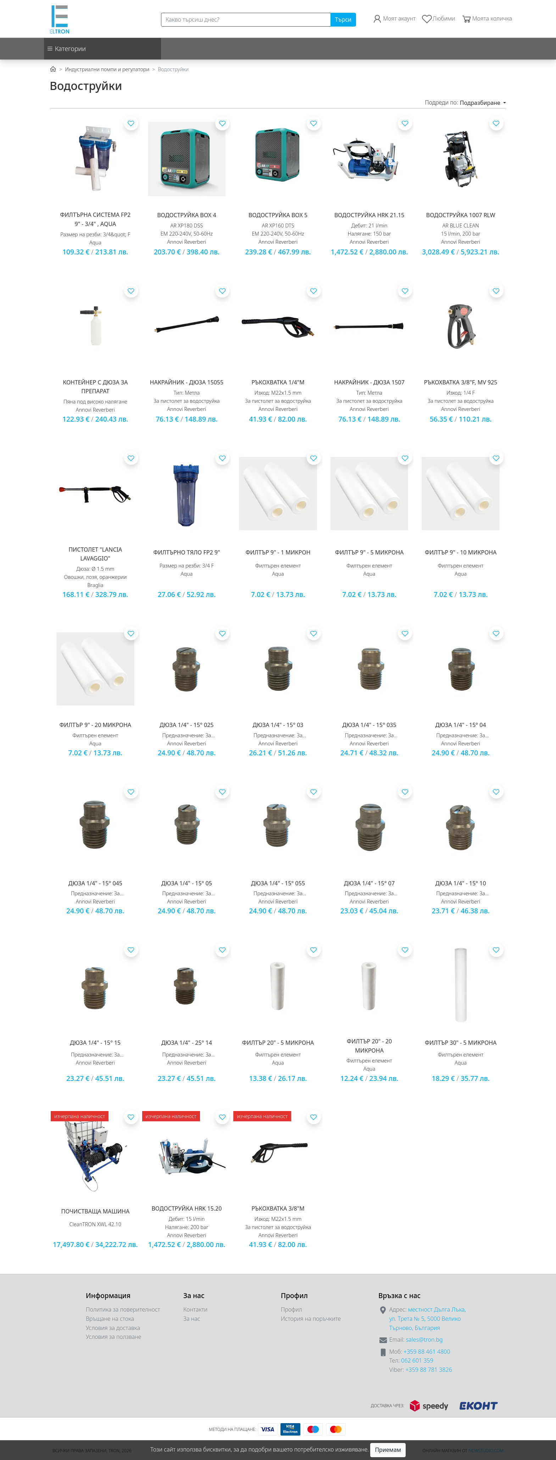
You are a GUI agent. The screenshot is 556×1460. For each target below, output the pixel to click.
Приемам (388, 1450)
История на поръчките (311, 1319)
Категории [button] (66, 48)
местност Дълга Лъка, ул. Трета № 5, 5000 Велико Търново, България (427, 1318)
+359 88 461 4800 (427, 1351)
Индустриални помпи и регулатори (107, 69)
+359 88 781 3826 (428, 1370)
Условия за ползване (113, 1337)
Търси (343, 19)
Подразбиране (481, 103)
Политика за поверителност (123, 1309)
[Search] (246, 20)
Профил (291, 1309)
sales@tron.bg (424, 1339)
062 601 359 (417, 1360)
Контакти (195, 1309)
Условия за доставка (113, 1328)
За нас (191, 1319)
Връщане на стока (110, 1319)
